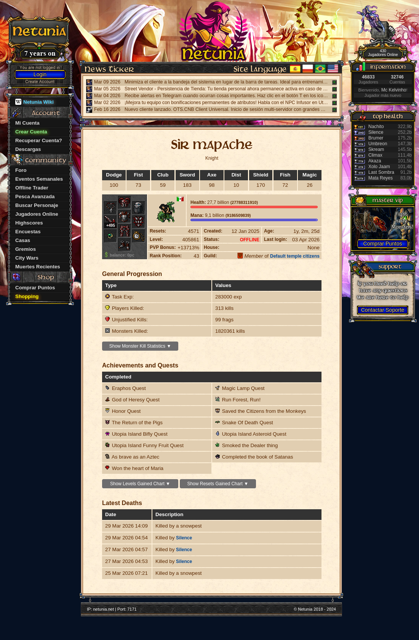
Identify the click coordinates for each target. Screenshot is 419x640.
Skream (376, 149)
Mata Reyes (380, 178)
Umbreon (377, 143)
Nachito (376, 126)
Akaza (374, 161)
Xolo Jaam (379, 166)
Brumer (375, 138)
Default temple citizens (295, 256)
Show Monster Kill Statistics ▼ (140, 346)
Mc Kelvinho (393, 90)
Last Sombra (381, 172)
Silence (184, 538)
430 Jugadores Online (383, 53)
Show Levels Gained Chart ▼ (140, 483)
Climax (375, 155)
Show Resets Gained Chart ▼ (217, 483)
